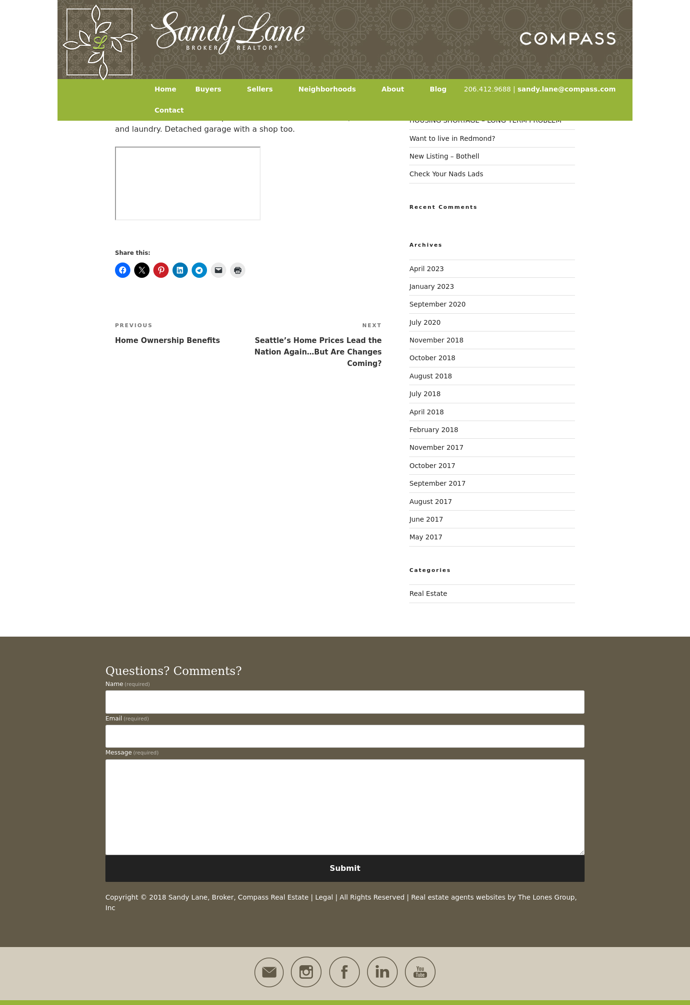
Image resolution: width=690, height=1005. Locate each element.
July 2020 (424, 322)
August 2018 (430, 376)
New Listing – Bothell (444, 156)
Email (127, 718)
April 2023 (426, 269)
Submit (345, 868)
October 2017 (432, 465)
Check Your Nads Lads (446, 174)
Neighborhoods (332, 89)
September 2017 (437, 483)
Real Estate (428, 593)
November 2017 (436, 447)
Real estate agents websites (458, 897)
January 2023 (431, 286)
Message (132, 752)
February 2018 (433, 430)
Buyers (212, 89)
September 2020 (437, 304)
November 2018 (436, 340)
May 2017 (425, 537)
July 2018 (424, 394)
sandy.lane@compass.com (567, 89)
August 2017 (430, 501)
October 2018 (432, 358)
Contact (169, 110)
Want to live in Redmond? (452, 138)
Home (165, 89)
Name (127, 683)
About (397, 89)
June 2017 (426, 519)
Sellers (264, 89)
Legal (324, 897)
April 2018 (426, 412)
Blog (438, 89)
